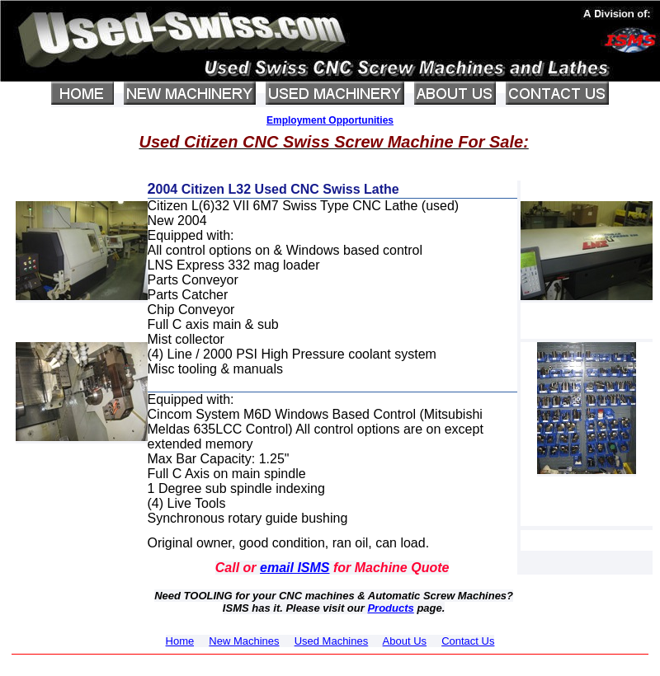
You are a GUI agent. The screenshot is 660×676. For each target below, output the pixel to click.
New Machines (244, 641)
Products (390, 608)
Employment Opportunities (330, 120)
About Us (405, 641)
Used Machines (332, 641)
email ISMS (294, 568)
